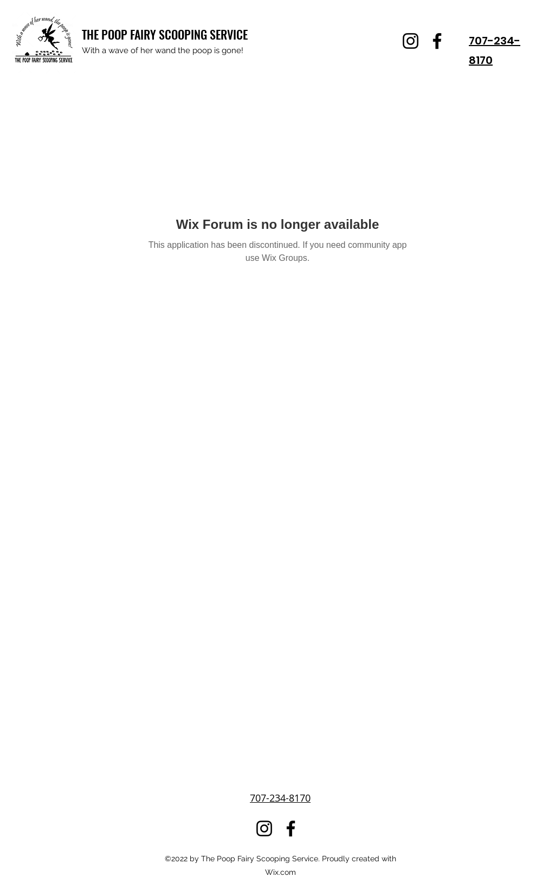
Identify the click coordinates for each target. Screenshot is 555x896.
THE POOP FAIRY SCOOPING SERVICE (165, 34)
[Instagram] (410, 41)
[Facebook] (437, 41)
